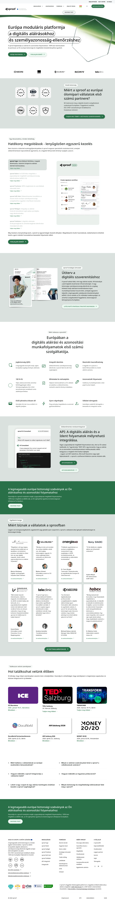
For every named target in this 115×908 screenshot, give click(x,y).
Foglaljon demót (36, 54)
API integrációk (67, 463)
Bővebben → (12, 710)
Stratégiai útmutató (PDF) (65, 853)
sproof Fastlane (46, 852)
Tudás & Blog (63, 857)
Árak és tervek (71, 6)
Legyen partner (98, 852)
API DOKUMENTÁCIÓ (68, 470)
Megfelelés (79, 851)
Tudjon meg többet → (50, 711)
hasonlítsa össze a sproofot (81, 847)
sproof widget (46, 849)
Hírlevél (61, 872)
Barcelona (25, 708)
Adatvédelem (90, 898)
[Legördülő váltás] (42, 6)
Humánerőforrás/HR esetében (82, 863)
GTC (80, 898)
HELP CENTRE (101, 2)
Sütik (105, 898)
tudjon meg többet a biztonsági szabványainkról (83, 116)
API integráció (46, 861)
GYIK (60, 869)
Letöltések (62, 860)
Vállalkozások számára (80, 858)
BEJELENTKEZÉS (93, 2)
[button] (83, 6)
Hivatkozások (50, 6)
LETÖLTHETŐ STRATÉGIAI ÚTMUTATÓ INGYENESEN (79, 306)
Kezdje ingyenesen (16, 54)
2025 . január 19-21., (15, 708)
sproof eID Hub (46, 855)
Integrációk (45, 864)
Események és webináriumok (63, 864)
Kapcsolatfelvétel (98, 6)
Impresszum (65, 898)
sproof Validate (46, 858)
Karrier (96, 855)
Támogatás (97, 861)
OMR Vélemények (76, 887)
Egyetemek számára (82, 867)
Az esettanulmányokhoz (56, 649)
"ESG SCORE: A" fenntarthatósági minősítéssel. (81, 889)
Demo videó (62, 849)
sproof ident (45, 846)
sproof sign (45, 843)
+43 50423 (109, 2)
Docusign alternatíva (82, 843)
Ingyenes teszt (69, 12)
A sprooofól (97, 843)
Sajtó (95, 858)
